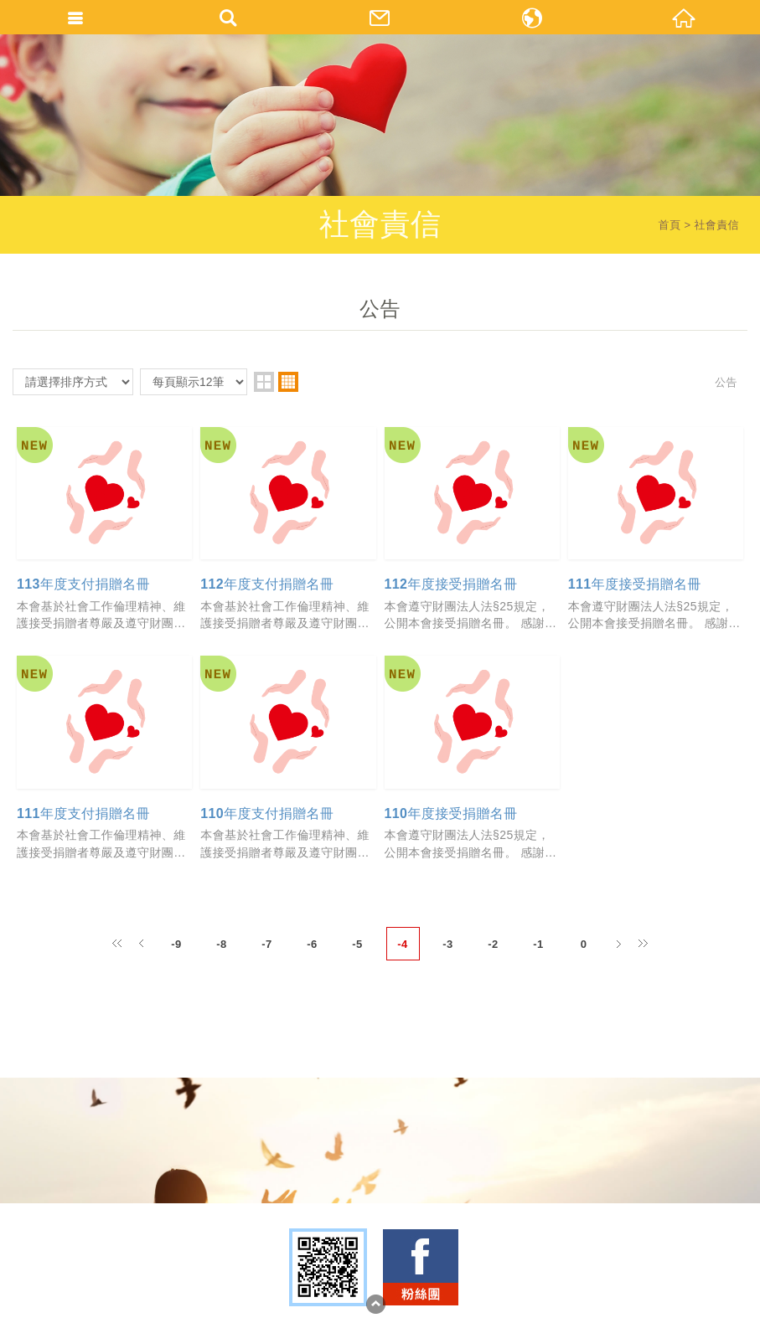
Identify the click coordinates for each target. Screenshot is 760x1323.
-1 (538, 944)
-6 (312, 944)
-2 (493, 944)
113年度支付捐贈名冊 (83, 584)
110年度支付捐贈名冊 (266, 813)
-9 (176, 944)
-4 (402, 944)
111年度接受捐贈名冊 (634, 584)
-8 (221, 944)
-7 (266, 944)
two (264, 382)
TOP (375, 1304)
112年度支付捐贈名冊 (266, 584)
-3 (447, 944)
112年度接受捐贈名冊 (451, 584)
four (288, 382)
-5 (357, 944)
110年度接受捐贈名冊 (451, 813)
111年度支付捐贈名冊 (83, 813)
